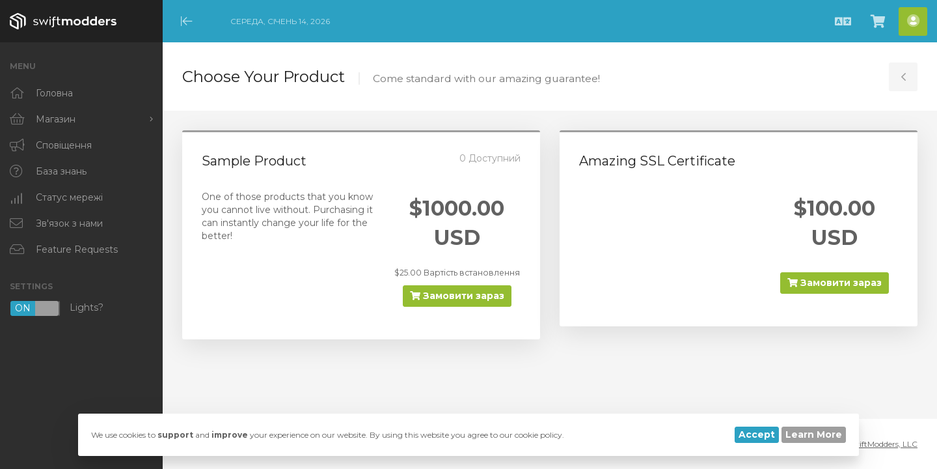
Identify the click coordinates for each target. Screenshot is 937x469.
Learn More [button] (813, 434)
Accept (757, 434)
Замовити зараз (457, 296)
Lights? (56, 308)
